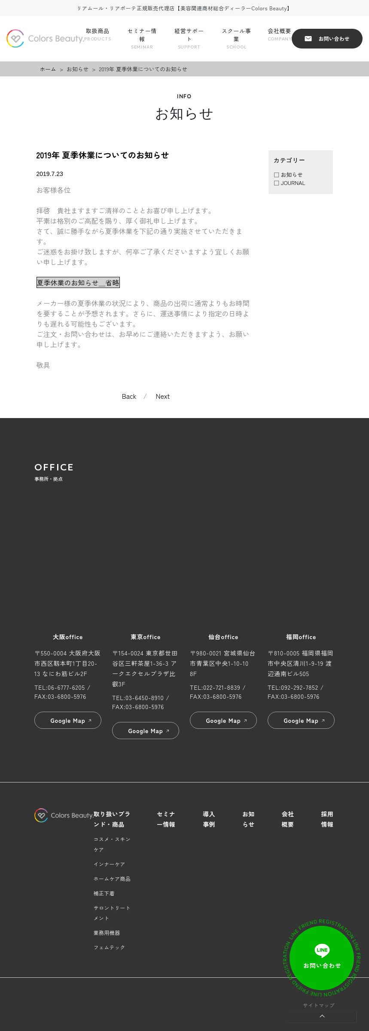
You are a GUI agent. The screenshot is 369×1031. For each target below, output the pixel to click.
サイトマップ (319, 1005)
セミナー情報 (142, 39)
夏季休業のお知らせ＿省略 (78, 282)
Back (129, 396)
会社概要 (280, 34)
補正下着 (104, 893)
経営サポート (189, 39)
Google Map (71, 720)
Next (163, 396)
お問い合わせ (327, 38)
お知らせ (292, 174)
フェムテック (109, 947)
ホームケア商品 (112, 878)
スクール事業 (236, 39)
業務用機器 (107, 932)
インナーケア (109, 863)
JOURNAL (293, 183)
